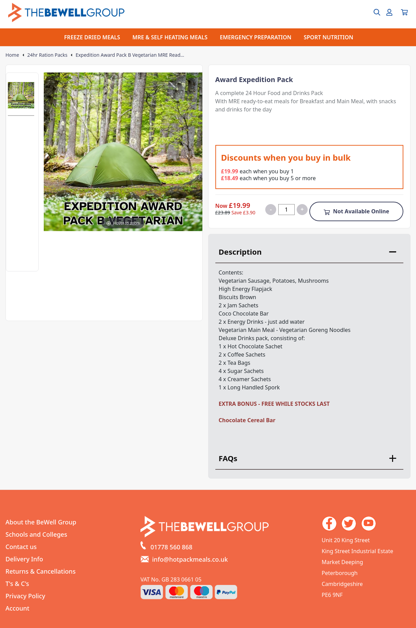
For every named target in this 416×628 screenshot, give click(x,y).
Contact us (21, 547)
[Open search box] (372, 12)
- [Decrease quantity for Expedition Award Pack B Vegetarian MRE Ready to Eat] (271, 209)
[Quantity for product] (286, 209)
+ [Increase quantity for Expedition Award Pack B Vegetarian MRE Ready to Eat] (302, 209)
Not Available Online (356, 211)
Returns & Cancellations (40, 571)
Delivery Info (24, 559)
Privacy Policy (25, 596)
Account (17, 608)
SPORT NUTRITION (328, 37)
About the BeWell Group (40, 522)
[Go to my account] (389, 12)
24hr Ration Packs (47, 55)
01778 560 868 (171, 547)
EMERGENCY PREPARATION (255, 37)
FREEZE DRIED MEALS (92, 37)
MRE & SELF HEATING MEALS (169, 37)
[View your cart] (404, 12)
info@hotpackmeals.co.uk (190, 559)
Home (12, 55)
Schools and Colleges (36, 534)
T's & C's (17, 583)
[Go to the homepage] (66, 12)
